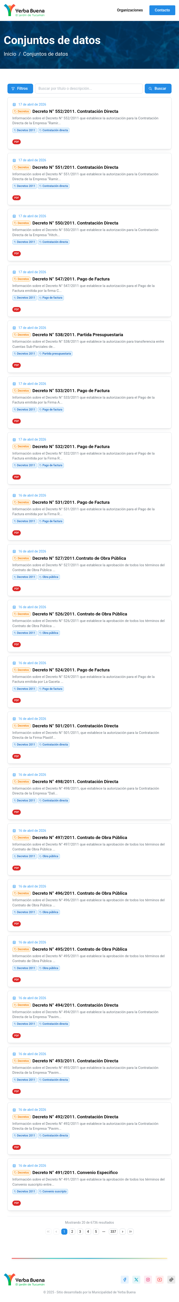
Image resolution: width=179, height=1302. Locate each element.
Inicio (10, 53)
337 (113, 1231)
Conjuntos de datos (45, 53)
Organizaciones (130, 10)
